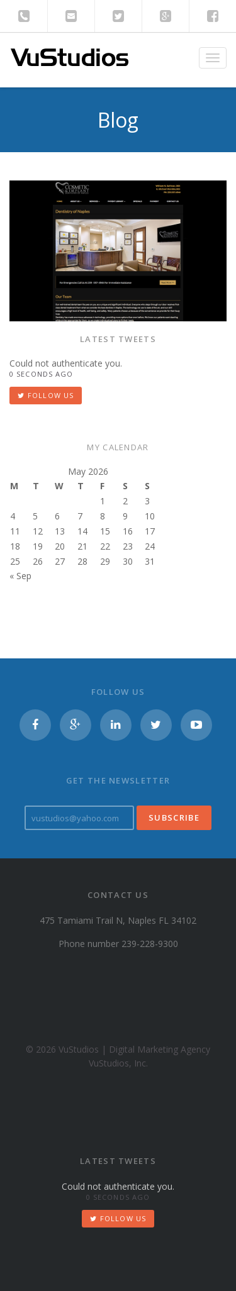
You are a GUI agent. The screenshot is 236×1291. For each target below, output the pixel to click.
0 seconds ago (41, 374)
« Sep (20, 576)
